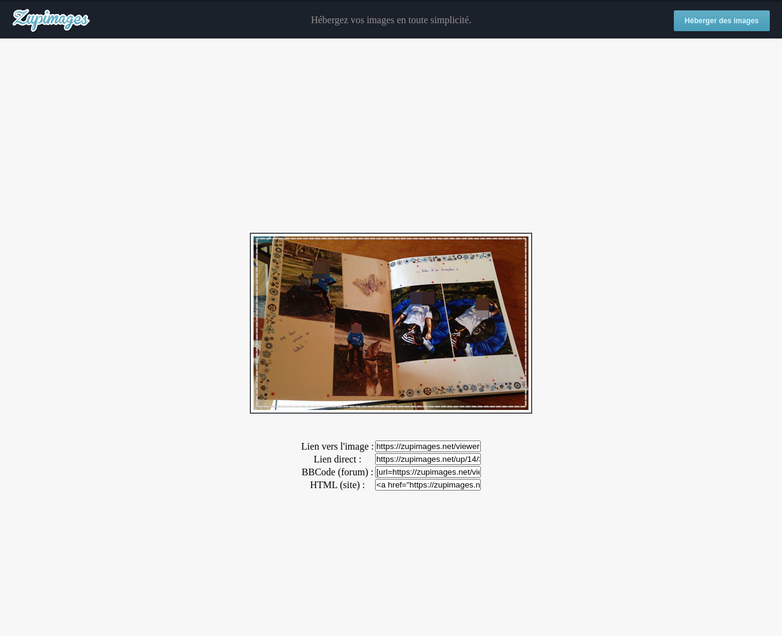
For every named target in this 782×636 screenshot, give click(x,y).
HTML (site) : (337, 485)
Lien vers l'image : (337, 446)
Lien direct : (337, 459)
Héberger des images (722, 20)
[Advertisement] (391, 136)
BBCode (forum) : (337, 472)
